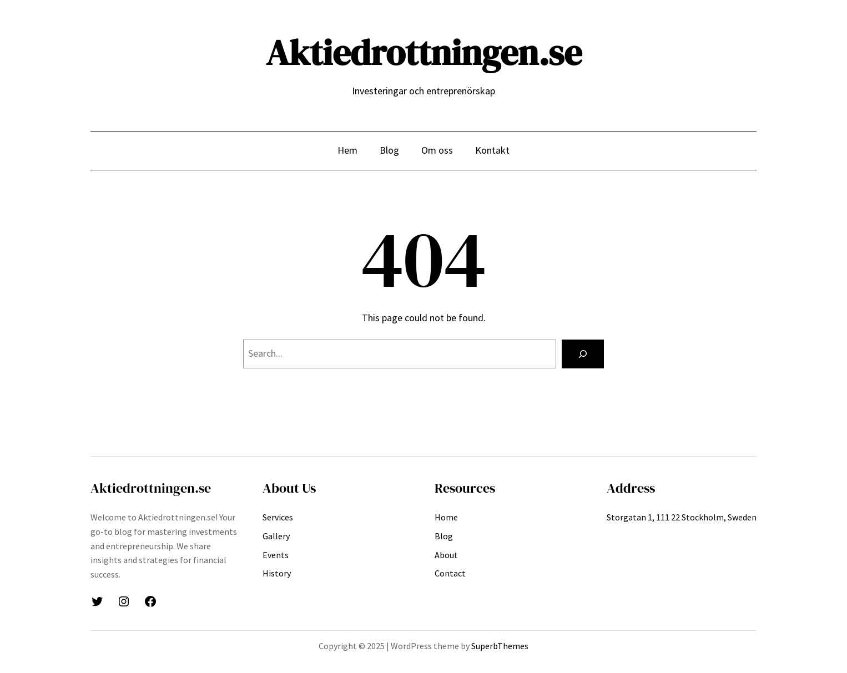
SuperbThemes (499, 645)
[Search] (583, 354)
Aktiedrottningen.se (424, 52)
